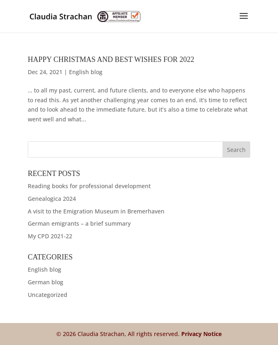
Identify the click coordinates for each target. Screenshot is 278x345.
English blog (85, 72)
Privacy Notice (201, 334)
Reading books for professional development (89, 186)
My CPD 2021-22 (50, 236)
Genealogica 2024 (52, 198)
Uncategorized (47, 295)
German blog (45, 282)
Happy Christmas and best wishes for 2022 (111, 59)
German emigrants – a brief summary (79, 223)
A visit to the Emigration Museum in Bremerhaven (96, 211)
